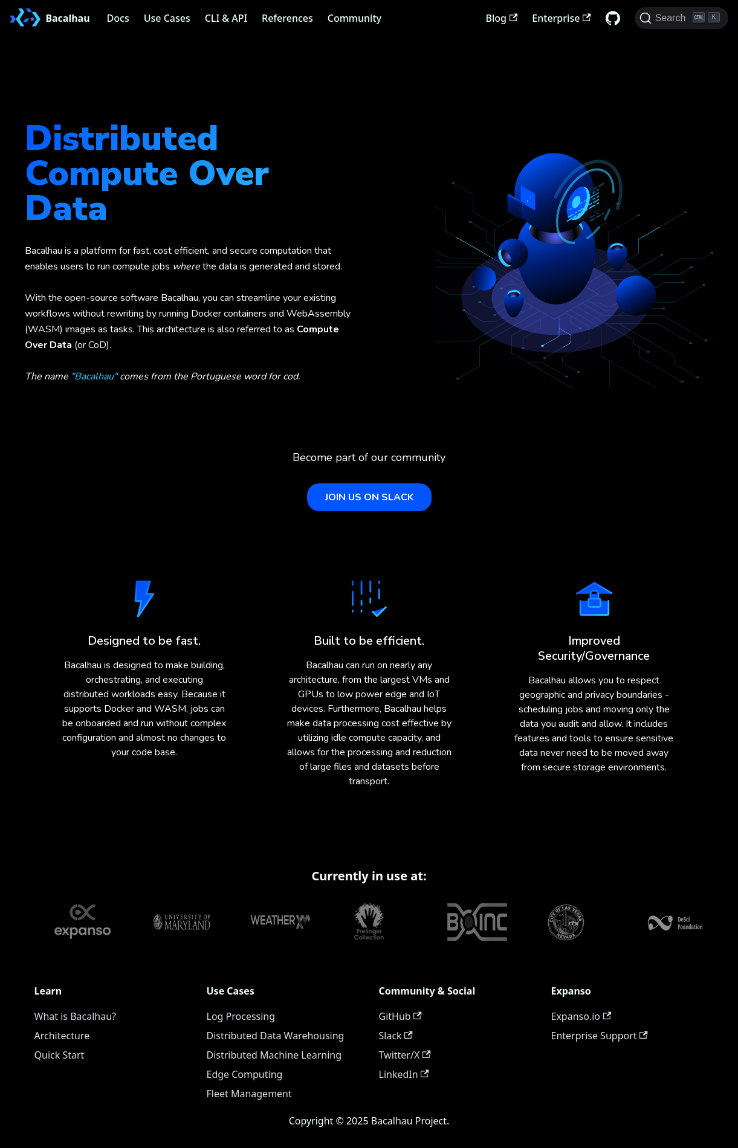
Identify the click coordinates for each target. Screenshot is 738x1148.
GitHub (400, 1016)
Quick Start (59, 1055)
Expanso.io (581, 1016)
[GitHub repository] (612, 18)
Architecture (62, 1035)
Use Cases (167, 18)
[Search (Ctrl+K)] (681, 18)
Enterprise (561, 18)
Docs (118, 18)
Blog (502, 18)
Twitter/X (405, 1055)
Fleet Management (249, 1093)
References (287, 18)
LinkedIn (404, 1074)
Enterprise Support (599, 1035)
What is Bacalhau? (75, 1016)
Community (354, 18)
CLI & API (226, 18)
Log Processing (241, 1016)
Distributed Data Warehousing (276, 1035)
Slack (396, 1035)
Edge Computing (245, 1074)
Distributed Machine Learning (274, 1055)
